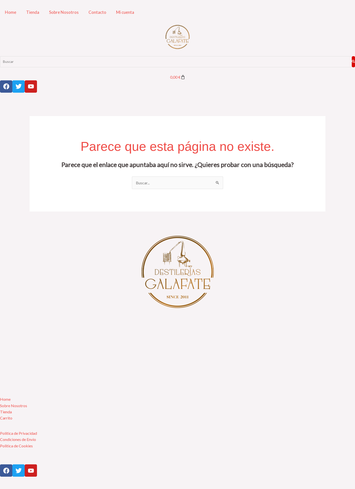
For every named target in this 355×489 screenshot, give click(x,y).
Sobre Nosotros (64, 12)
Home (10, 12)
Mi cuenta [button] (125, 12)
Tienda (32, 12)
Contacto (97, 12)
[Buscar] (176, 61)
